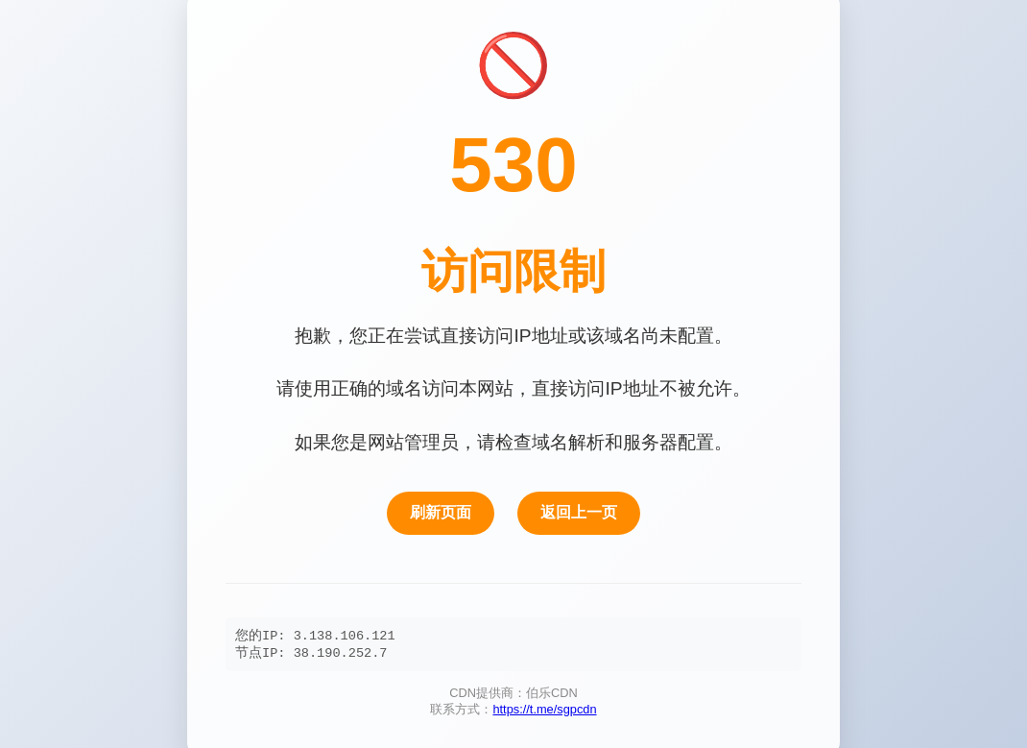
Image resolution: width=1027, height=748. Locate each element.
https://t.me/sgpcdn (544, 712)
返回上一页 (578, 511)
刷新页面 (440, 511)
